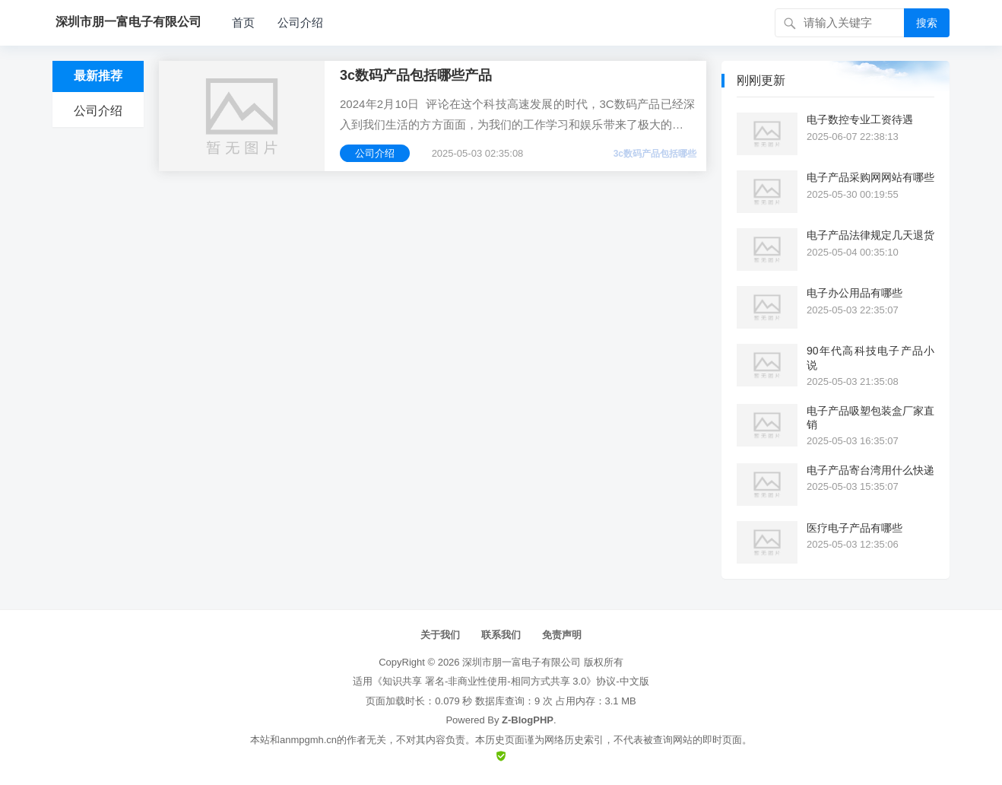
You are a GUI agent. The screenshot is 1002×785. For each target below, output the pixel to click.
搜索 (926, 23)
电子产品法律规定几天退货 (870, 235)
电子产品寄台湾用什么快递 (870, 470)
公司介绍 (300, 22)
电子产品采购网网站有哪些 (870, 177)
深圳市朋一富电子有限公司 (521, 662)
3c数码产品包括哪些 (655, 153)
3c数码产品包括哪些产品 (416, 75)
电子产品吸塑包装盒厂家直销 (870, 418)
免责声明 (562, 634)
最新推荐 (98, 75)
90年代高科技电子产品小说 (870, 357)
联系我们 (501, 634)
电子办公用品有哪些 (854, 293)
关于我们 (440, 634)
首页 (243, 22)
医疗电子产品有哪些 (854, 528)
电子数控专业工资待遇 (860, 119)
